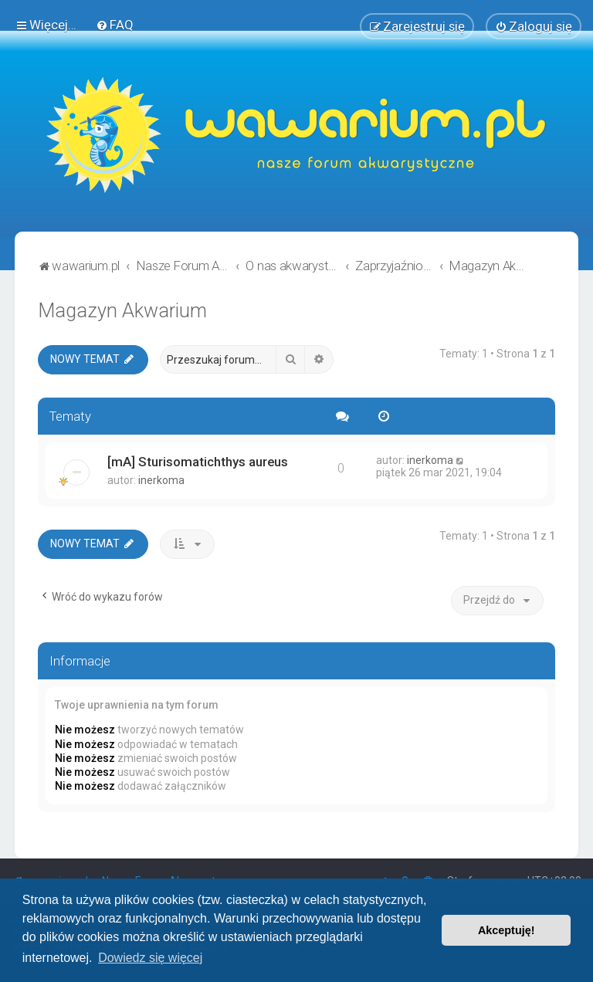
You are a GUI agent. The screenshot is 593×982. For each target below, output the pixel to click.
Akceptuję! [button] (506, 930)
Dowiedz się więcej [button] (150, 957)
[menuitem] (114, 24)
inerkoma (161, 480)
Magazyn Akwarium (122, 311)
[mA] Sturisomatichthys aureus (197, 461)
